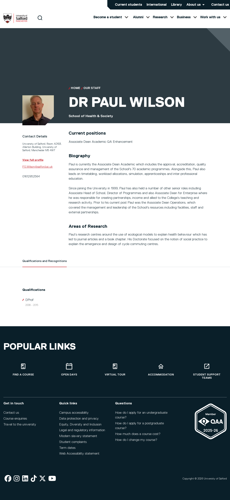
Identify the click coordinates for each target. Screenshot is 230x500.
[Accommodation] (161, 369)
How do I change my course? (136, 440)
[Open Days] (69, 369)
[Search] (40, 21)
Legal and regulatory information (82, 430)
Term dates (67, 448)
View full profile (32, 163)
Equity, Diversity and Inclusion (80, 424)
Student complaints (73, 442)
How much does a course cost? (137, 434)
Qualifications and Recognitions (44, 265)
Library (176, 4)
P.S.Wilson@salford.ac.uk (37, 170)
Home (75, 92)
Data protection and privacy (79, 418)
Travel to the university (19, 424)
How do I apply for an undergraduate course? (141, 415)
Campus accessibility (74, 412)
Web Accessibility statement (79, 453)
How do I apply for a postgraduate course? (139, 426)
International (156, 4)
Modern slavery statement (78, 436)
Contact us (220, 4)
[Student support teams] (207, 371)
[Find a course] (23, 369)
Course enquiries (15, 418)
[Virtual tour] (115, 369)
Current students (128, 4)
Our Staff (91, 92)
